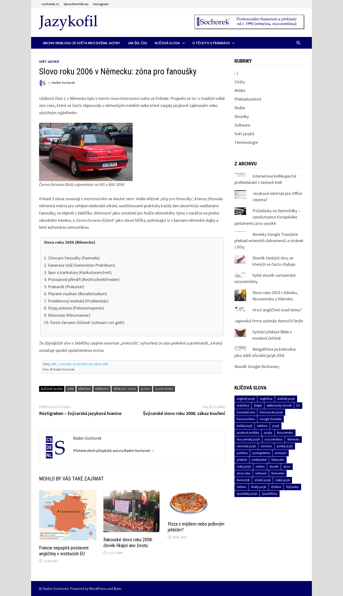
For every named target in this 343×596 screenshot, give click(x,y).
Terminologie (246, 142)
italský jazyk (244, 426)
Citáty (239, 81)
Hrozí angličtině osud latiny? (277, 310)
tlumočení (277, 473)
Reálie (239, 107)
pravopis (280, 453)
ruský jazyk (244, 467)
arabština (243, 405)
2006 (70, 389)
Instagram (101, 4)
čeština (241, 487)
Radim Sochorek (63, 82)
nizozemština (273, 439)
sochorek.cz (50, 4)
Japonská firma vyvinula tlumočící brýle (268, 320)
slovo (145, 389)
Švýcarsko (292, 487)
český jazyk (282, 480)
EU (298, 405)
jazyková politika (248, 433)
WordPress (97, 588)
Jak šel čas (137, 42)
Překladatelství (247, 99)
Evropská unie (246, 412)
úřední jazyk (262, 480)
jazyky (268, 433)
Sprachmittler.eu (76, 4)
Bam (117, 588)
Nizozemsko (285, 433)
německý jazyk (124, 389)
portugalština (261, 453)
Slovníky (241, 116)
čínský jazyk (258, 487)
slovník (274, 467)
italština (262, 426)
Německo (102, 389)
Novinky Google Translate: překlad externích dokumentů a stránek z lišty (268, 241)
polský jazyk (285, 446)
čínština (276, 487)
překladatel (259, 460)
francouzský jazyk (271, 412)
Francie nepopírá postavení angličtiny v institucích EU (63, 550)
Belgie (258, 405)
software (260, 473)
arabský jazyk (286, 399)
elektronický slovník (279, 405)
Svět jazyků (49, 61)
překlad (242, 460)
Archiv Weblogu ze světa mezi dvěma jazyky (81, 42)
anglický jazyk (246, 399)
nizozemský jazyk (248, 439)
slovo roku (164, 389)
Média (239, 90)
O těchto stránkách (211, 42)
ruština (260, 467)
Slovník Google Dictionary (256, 366)
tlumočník (243, 480)
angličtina (266, 399)
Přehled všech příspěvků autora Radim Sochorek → (113, 450)
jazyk (275, 426)
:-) (236, 73)
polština (242, 453)
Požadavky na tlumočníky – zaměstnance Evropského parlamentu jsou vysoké (267, 217)
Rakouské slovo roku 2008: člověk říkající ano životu (128, 542)
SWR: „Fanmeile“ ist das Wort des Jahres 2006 (79, 364)
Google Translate (270, 419)
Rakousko (277, 460)
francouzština (246, 419)
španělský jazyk (247, 494)
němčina (84, 389)
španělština (269, 494)
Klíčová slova (167, 42)
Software (242, 125)
